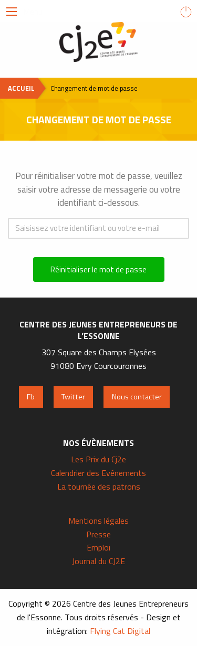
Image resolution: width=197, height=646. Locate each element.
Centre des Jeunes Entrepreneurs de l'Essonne (98, 42)
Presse (98, 534)
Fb (31, 397)
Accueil (21, 88)
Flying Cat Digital (120, 630)
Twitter (73, 397)
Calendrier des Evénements (98, 473)
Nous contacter (137, 397)
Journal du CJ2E (98, 561)
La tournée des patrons (98, 486)
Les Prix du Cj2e (98, 459)
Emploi (98, 547)
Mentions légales (98, 520)
